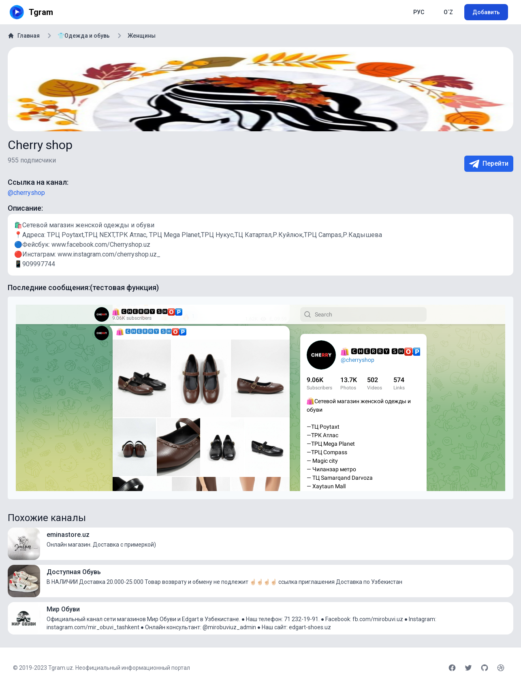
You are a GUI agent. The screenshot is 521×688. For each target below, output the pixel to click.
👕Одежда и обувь (84, 35)
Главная (24, 35)
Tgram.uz (60, 667)
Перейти (488, 164)
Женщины (142, 35)
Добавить (486, 12)
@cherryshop (26, 193)
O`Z (448, 12)
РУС (418, 12)
